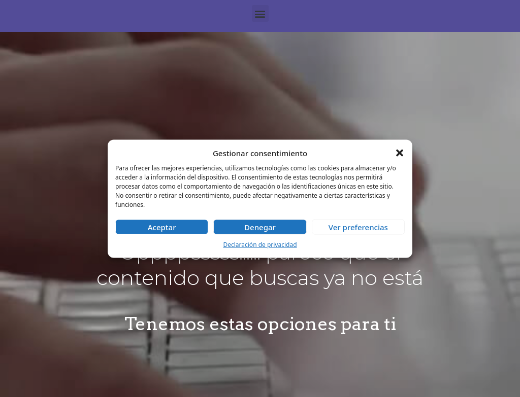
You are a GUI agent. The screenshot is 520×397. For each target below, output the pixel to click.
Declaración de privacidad (260, 244)
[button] (400, 153)
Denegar (260, 227)
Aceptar (162, 227)
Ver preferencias (358, 227)
